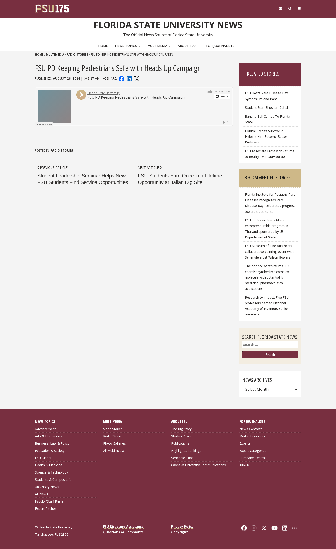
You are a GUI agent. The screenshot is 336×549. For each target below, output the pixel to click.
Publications (180, 443)
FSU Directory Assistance (123, 526)
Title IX (244, 465)
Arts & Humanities (48, 436)
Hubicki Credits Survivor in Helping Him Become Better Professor (266, 136)
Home (103, 45)
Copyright (179, 532)
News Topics (127, 45)
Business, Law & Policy (52, 443)
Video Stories (112, 429)
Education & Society (50, 450)
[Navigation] (299, 9)
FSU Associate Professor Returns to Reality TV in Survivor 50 (269, 154)
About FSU (188, 45)
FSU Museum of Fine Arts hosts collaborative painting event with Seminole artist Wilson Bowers (269, 251)
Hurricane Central (252, 458)
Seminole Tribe (182, 458)
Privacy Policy (182, 526)
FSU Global (43, 458)
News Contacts (250, 429)
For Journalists (222, 45)
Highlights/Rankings (186, 450)
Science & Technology (51, 472)
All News (41, 494)
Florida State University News (168, 24)
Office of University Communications (198, 465)
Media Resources (252, 436)
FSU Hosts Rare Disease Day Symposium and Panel (266, 96)
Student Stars (181, 436)
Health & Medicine (48, 465)
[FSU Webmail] (280, 9)
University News (47, 487)
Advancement (45, 429)
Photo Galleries (114, 443)
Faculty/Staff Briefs (49, 501)
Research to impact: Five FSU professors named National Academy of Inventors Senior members (267, 305)
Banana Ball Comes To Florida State (267, 119)
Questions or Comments (123, 532)
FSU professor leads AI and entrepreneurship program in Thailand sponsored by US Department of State (266, 228)
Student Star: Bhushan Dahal (266, 107)
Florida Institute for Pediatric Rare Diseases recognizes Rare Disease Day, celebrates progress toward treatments (270, 202)
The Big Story (181, 429)
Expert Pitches (45, 508)
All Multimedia (113, 450)
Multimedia (159, 45)
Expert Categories (252, 450)
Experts (245, 443)
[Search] (290, 9)
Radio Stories (77, 55)
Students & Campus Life (53, 479)
